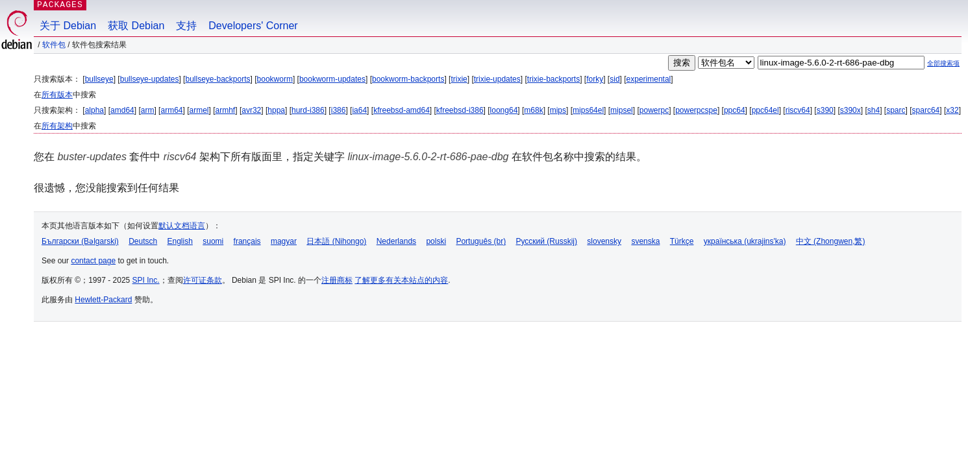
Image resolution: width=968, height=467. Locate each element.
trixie (459, 79)
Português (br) (481, 241)
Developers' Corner (252, 25)
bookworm (275, 79)
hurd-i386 (308, 110)
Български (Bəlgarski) (80, 241)
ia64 (359, 110)
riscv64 (798, 110)
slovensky (604, 241)
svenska (645, 241)
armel (199, 110)
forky (594, 79)
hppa (276, 110)
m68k (533, 110)
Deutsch (143, 241)
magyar (284, 241)
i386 (338, 110)
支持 (186, 25)
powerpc (654, 110)
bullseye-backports (217, 79)
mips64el (588, 110)
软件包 (54, 44)
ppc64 (734, 110)
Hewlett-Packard (103, 299)
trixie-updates (497, 79)
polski (436, 241)
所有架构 (57, 125)
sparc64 (926, 110)
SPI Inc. (146, 280)
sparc (895, 110)
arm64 (171, 110)
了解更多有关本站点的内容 (401, 280)
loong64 (504, 110)
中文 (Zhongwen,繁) (830, 241)
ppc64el (765, 110)
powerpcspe (696, 110)
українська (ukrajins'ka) (745, 241)
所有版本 (57, 94)
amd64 (122, 110)
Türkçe (682, 241)
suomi (213, 241)
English (180, 241)
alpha (94, 110)
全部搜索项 (943, 63)
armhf (226, 110)
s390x (850, 110)
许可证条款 (202, 280)
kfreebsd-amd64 (401, 110)
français (247, 241)
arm (148, 110)
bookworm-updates (332, 79)
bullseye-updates (149, 79)
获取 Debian (136, 25)
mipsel (621, 110)
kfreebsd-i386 (460, 110)
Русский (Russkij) (546, 241)
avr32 (251, 110)
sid (614, 79)
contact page (93, 260)
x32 (952, 110)
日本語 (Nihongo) (336, 241)
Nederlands (396, 241)
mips (558, 110)
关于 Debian (68, 25)
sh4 (873, 110)
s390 (825, 110)
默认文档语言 (181, 225)
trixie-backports (553, 79)
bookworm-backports (408, 79)
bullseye (99, 79)
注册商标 (337, 280)
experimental (649, 79)
